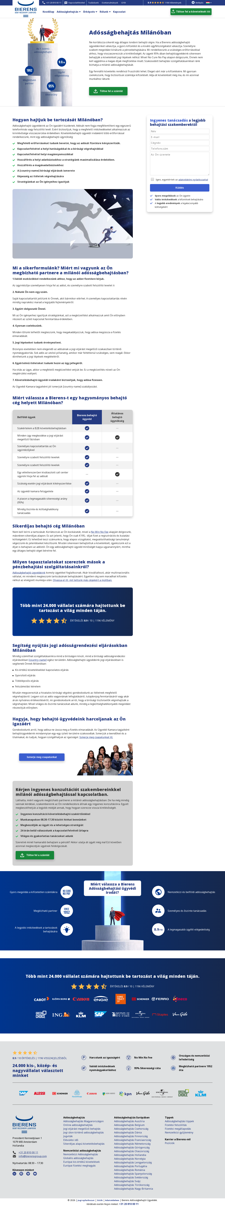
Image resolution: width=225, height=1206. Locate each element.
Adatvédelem (112, 1200)
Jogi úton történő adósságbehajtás (83, 1132)
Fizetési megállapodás (178, 1128)
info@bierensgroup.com (33, 1156)
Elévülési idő (70, 1140)
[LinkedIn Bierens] (14, 1174)
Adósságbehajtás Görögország (132, 1147)
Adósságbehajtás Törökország (131, 1185)
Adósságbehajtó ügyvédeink (28, 572)
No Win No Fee (99, 532)
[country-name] (38, 660)
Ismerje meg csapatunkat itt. (96, 737)
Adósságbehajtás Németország (132, 1143)
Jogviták (68, 1136)
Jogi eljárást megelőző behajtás (81, 1128)
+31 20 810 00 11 (28, 1152)
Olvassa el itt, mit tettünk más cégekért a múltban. (82, 580)
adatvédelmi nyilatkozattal (193, 179)
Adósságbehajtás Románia (129, 1170)
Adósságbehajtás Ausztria (129, 1121)
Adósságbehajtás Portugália (130, 1166)
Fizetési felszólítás (176, 1125)
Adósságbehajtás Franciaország (132, 1140)
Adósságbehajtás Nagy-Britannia (133, 1188)
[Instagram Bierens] (21, 1174)
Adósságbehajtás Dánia (128, 1132)
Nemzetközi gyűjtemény (179, 1132)
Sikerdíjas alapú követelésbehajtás (84, 1143)
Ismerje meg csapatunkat (42, 757)
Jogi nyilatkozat (86, 1200)
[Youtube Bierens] (35, 1174)
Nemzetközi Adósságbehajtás (80, 1154)
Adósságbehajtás (67, 11)
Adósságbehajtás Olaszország (131, 1151)
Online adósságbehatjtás (78, 1125)
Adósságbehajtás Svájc (127, 1181)
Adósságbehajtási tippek (179, 1121)
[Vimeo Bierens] (28, 1174)
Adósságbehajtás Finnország (131, 1136)
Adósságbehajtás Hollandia (130, 1155)
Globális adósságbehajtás (78, 1158)
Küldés (179, 187)
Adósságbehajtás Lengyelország (133, 1162)
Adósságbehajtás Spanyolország (133, 1173)
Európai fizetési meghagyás (79, 1165)
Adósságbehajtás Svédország (131, 1177)
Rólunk (104, 11)
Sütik (100, 1200)
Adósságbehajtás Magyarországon (83, 1121)
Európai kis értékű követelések (81, 1162)
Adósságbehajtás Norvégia (129, 1158)
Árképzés (89, 11)
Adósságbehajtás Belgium (129, 1125)
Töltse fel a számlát (111, 91)
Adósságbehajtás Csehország (131, 1128)
